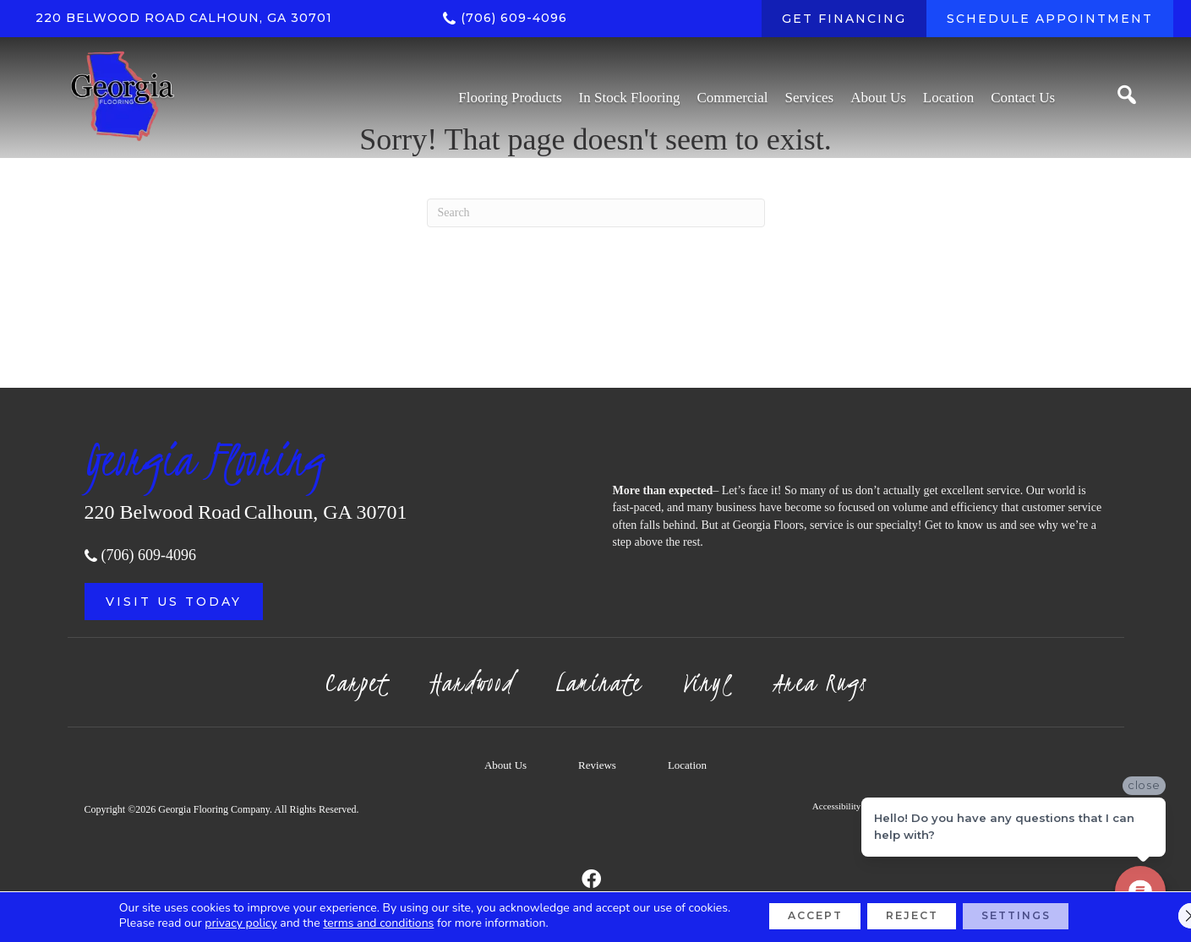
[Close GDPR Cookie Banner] (1164, 916)
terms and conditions (349, 923)
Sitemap (1079, 806)
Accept (795, 915)
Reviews (597, 765)
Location (687, 765)
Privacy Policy (1013, 806)
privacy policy (212, 923)
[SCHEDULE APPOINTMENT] (1049, 18)
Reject (910, 915)
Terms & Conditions (923, 806)
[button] (174, 601)
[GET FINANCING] (844, 18)
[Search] (596, 213)
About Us (505, 765)
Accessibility (836, 806)
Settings (1034, 915)
